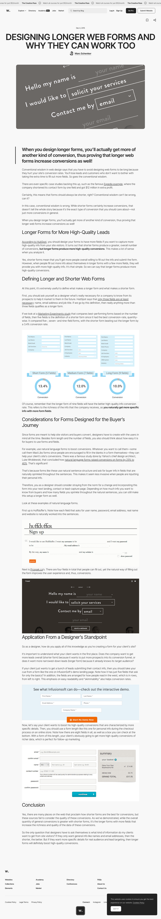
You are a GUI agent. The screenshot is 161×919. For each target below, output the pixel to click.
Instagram (97, 902)
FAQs (99, 880)
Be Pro (131, 11)
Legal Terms (23, 902)
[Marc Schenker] (80, 53)
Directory (32, 11)
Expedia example (113, 184)
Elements (8, 888)
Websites (8, 880)
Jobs (54, 11)
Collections (9, 884)
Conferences (72, 884)
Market (61, 11)
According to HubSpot (34, 241)
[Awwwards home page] (80, 910)
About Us (101, 884)
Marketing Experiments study (54, 313)
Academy (44, 11)
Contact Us (101, 888)
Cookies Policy (10, 902)
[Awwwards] (8, 11)
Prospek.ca (36, 569)
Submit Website (146, 11)
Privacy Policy (36, 902)
